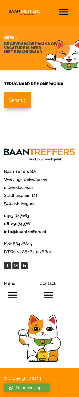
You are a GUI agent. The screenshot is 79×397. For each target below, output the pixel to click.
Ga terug (17, 100)
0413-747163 (16, 215)
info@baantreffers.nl (25, 231)
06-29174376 (17, 223)
